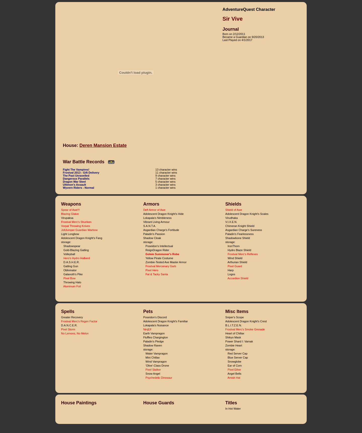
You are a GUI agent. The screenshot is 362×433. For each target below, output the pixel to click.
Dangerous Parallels (76, 178)
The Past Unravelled (76, 175)
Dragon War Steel (74, 181)
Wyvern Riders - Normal (78, 187)
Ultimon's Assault (74, 184)
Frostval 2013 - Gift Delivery (81, 172)
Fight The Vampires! (76, 169)
